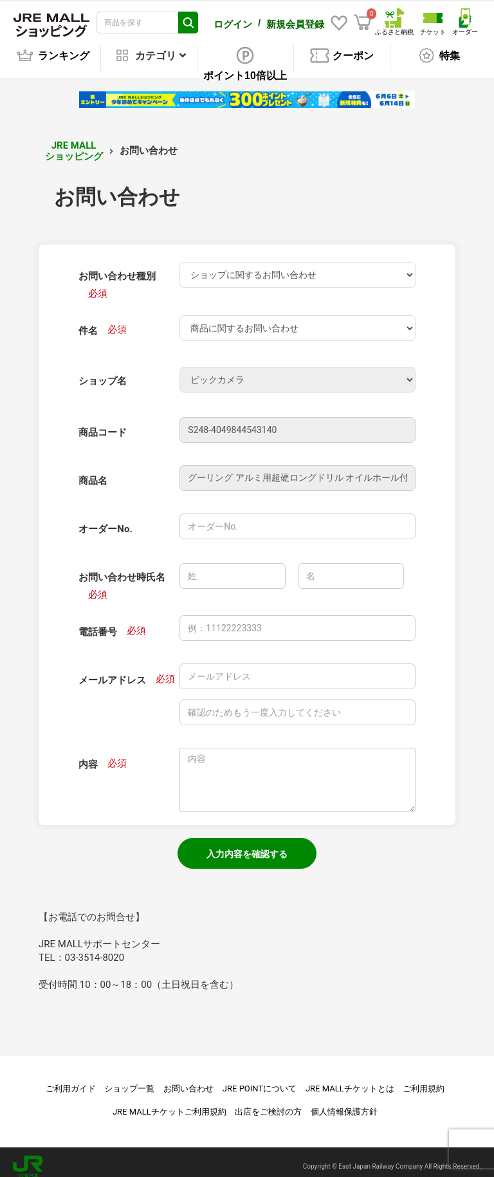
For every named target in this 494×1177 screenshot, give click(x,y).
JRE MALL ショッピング (74, 142)
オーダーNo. (105, 520)
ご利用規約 (423, 1079)
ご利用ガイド (71, 1079)
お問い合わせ (188, 1079)
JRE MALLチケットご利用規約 (169, 1102)
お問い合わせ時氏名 (121, 568)
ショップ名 (102, 372)
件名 (88, 322)
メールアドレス (112, 671)
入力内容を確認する (247, 845)
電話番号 (97, 623)
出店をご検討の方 (268, 1102)
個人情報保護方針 (344, 1102)
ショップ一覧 (129, 1079)
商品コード (102, 423)
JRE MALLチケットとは (350, 1079)
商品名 (92, 471)
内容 (88, 755)
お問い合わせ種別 (117, 267)
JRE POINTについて (260, 1079)
